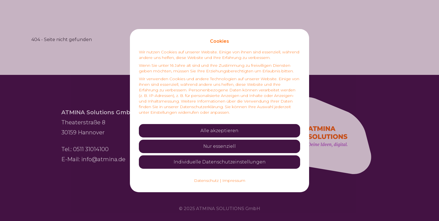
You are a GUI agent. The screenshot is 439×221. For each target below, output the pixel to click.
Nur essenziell (219, 146)
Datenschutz (206, 180)
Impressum (233, 180)
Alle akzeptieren (219, 130)
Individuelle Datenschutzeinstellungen (220, 162)
